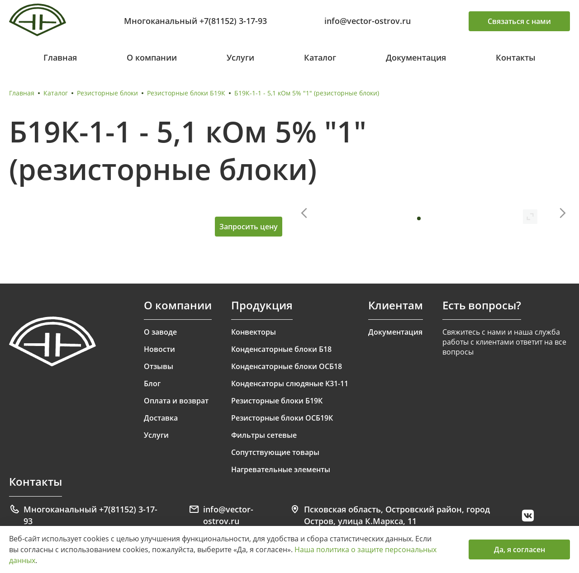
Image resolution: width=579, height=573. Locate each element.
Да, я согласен (519, 549)
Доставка (161, 418)
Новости (159, 349)
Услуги (240, 57)
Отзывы (158, 366)
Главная (60, 57)
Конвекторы (253, 332)
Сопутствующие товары (275, 452)
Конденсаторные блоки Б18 (281, 349)
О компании (152, 57)
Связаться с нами (519, 21)
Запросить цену (248, 227)
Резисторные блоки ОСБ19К (282, 418)
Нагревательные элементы (280, 469)
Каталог (320, 57)
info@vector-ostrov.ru (367, 20)
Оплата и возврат (176, 401)
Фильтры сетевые (264, 435)
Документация (416, 57)
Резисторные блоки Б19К (186, 93)
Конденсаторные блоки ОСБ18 (286, 366)
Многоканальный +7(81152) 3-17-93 (195, 20)
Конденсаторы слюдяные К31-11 (289, 383)
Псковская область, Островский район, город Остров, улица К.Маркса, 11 (390, 515)
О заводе (160, 332)
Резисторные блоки (107, 93)
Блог (152, 383)
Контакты (516, 57)
